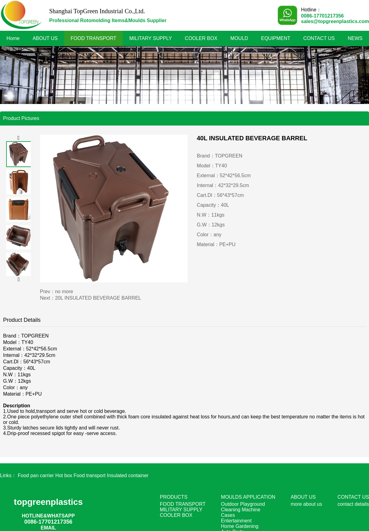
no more (64, 291)
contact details (353, 504)
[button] (18, 138)
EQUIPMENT (275, 38)
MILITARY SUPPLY (150, 38)
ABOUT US (45, 38)
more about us (306, 504)
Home (13, 38)
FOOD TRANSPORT (94, 38)
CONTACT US (319, 38)
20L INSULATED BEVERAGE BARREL (98, 298)
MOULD (239, 38)
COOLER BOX (201, 38)
